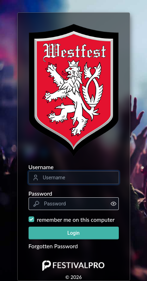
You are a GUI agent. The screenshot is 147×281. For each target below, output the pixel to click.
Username (41, 166)
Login (73, 233)
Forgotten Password (53, 246)
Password (41, 193)
